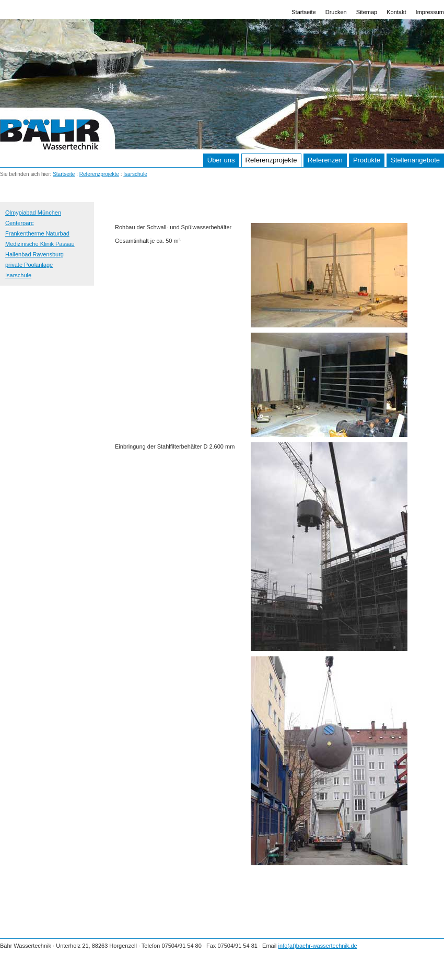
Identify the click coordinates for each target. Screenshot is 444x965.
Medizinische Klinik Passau (40, 244)
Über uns (221, 160)
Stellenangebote (415, 160)
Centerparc (19, 223)
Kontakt (396, 12)
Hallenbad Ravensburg (34, 254)
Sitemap (366, 12)
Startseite (303, 12)
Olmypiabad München (33, 212)
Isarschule (135, 174)
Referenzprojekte (271, 160)
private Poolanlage (29, 265)
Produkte (366, 160)
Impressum (430, 12)
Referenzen (325, 160)
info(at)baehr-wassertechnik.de (317, 946)
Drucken (336, 12)
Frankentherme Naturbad (37, 233)
